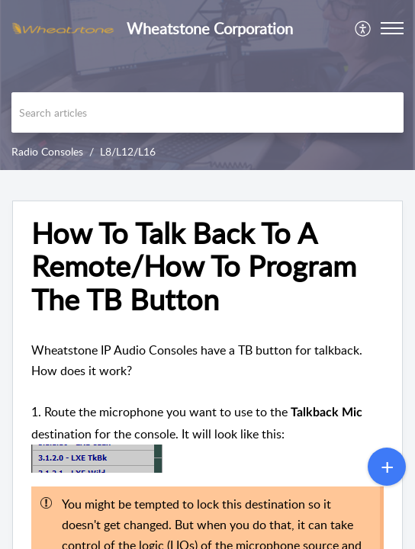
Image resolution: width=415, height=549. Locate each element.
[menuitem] (363, 28)
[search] (207, 112)
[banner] (207, 85)
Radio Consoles (47, 151)
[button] (363, 28)
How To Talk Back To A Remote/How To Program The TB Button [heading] (193, 266)
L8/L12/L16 (128, 151)
